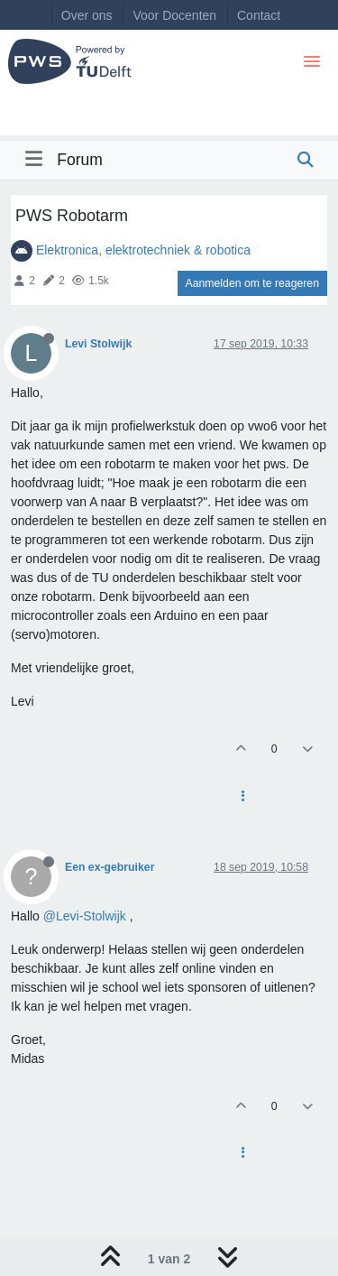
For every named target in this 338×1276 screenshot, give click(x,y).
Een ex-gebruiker (109, 867)
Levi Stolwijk (98, 343)
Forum (80, 160)
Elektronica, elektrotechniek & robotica (143, 250)
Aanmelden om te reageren (252, 283)
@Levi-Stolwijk (84, 916)
